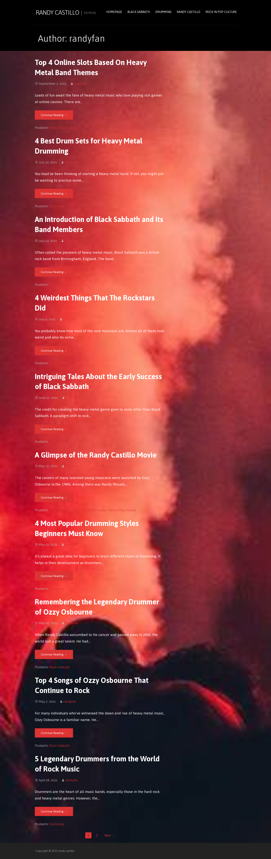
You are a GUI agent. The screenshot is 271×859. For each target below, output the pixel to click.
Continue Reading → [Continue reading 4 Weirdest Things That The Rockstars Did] (54, 350)
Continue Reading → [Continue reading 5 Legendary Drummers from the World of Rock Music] (54, 811)
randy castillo (57, 12)
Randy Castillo (188, 12)
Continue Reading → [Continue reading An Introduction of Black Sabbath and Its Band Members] (54, 272)
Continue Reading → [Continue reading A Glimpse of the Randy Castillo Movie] (54, 497)
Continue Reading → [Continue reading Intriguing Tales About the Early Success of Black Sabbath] (54, 429)
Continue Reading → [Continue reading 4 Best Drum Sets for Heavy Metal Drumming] (54, 193)
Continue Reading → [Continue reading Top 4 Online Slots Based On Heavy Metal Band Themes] (54, 115)
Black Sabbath (138, 12)
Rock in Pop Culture (221, 12)
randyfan (80, 83)
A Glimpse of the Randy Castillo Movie (96, 455)
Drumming (163, 12)
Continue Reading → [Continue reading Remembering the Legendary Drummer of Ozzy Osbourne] (54, 654)
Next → (109, 835)
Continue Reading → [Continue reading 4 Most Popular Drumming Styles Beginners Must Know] (54, 576)
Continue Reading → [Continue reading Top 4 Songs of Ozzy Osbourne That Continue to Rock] (54, 733)
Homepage (114, 12)
